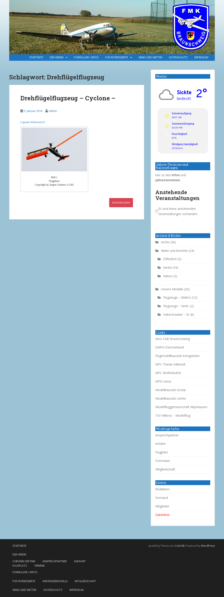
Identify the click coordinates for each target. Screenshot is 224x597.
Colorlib (180, 546)
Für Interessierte (116, 57)
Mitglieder (162, 506)
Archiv (165, 242)
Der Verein (56, 57)
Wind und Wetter (150, 57)
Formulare (162, 461)
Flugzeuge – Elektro (177, 297)
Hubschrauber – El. (176, 314)
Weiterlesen (121, 202)
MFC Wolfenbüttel (168, 373)
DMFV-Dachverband (169, 347)
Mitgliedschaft (165, 469)
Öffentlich (170, 259)
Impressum (201, 57)
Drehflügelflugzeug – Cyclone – (68, 98)
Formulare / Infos (86, 57)
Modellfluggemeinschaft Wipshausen (181, 407)
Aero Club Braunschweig (172, 339)
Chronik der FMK (23, 561)
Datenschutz (178, 57)
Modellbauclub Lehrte (170, 398)
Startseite (36, 57)
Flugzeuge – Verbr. (176, 306)
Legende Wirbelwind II (32, 122)
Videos (168, 276)
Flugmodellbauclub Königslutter (177, 356)
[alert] (182, 211)
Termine (39, 565)
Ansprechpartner (167, 435)
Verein (167, 267)
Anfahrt (160, 444)
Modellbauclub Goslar (170, 390)
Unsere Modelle (172, 289)
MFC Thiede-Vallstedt (170, 364)
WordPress (208, 546)
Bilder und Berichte (174, 251)
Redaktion (162, 489)
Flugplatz (161, 452)
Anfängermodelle (55, 581)
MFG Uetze (163, 381)
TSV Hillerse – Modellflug (172, 415)
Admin (53, 111)
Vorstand (161, 498)
